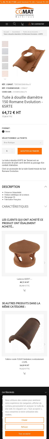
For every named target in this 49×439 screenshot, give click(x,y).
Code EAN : (7, 92)
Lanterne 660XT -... (24, 279)
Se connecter (36, 23)
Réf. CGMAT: (7, 84)
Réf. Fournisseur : (11, 88)
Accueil (6, 32)
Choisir (24, 420)
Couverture (16, 32)
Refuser (24, 427)
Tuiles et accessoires (30, 32)
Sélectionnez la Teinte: (15, 138)
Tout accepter (24, 433)
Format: (6, 128)
